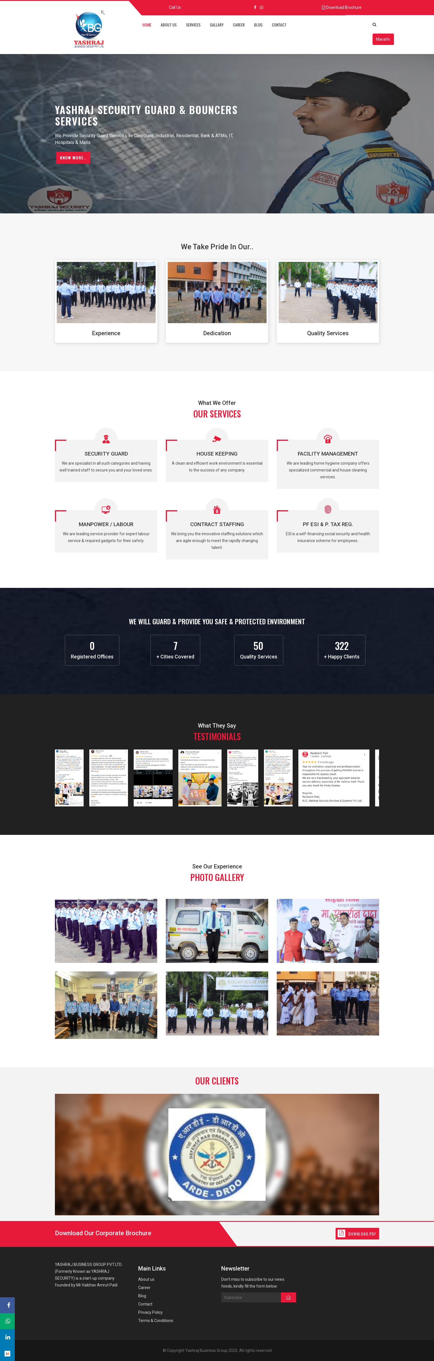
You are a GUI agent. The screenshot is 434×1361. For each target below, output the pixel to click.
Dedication (217, 333)
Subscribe (251, 1297)
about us (169, 25)
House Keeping (217, 453)
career (239, 25)
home (146, 25)
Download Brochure (343, 7)
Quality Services (328, 333)
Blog (142, 1296)
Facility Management (328, 453)
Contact (145, 1304)
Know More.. (73, 157)
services (193, 25)
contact (279, 25)
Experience (106, 333)
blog (258, 25)
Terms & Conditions (155, 1320)
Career (144, 1287)
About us (146, 1279)
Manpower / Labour (106, 524)
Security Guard (106, 453)
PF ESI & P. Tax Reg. (328, 524)
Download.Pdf (362, 1234)
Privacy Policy (150, 1312)
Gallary (217, 25)
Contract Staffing (217, 524)
